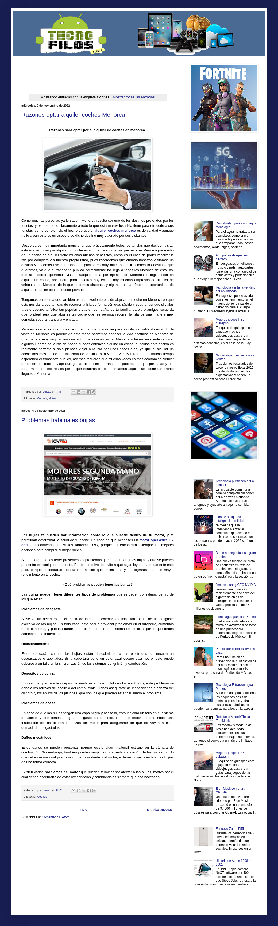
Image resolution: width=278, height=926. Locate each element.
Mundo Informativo (55, 838)
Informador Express (89, 829)
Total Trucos (96, 834)
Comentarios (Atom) (56, 817)
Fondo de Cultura (132, 829)
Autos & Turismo (148, 834)
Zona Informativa (31, 829)
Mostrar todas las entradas (134, 97)
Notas (52, 398)
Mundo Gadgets (128, 834)
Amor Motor (162, 838)
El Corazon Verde (131, 838)
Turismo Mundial (77, 838)
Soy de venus (57, 834)
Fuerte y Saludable (77, 834)
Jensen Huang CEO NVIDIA (236, 585)
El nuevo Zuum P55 (230, 829)
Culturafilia (148, 838)
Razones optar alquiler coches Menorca (73, 114)
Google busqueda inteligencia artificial (230, 519)
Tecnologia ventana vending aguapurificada (236, 289)
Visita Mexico (112, 838)
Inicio (83, 809)
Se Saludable (96, 838)
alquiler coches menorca (115, 230)
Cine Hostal (111, 834)
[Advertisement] (83, 72)
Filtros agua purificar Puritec (236, 617)
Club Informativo (111, 829)
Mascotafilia (37, 838)
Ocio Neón (42, 834)
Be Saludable (50, 829)
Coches (42, 398)
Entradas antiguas (159, 809)
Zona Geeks (151, 829)
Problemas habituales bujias (58, 420)
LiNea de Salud (68, 829)
